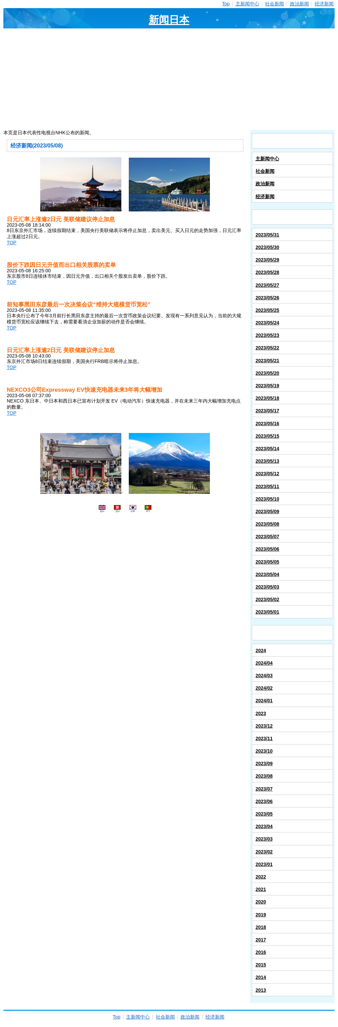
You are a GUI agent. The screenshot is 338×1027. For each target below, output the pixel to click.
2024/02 (264, 688)
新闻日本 (169, 19)
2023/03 (264, 839)
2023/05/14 (267, 448)
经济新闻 (324, 3)
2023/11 (264, 738)
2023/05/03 (267, 587)
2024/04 (264, 663)
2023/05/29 (267, 260)
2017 (261, 939)
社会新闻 (274, 3)
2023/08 (264, 776)
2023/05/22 (267, 347)
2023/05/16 (267, 423)
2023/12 (264, 726)
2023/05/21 (267, 360)
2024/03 (264, 675)
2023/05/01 (267, 612)
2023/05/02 (267, 599)
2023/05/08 (267, 524)
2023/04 (264, 826)
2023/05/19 (267, 385)
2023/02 (264, 851)
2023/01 (264, 864)
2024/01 (264, 700)
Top (226, 3)
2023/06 (264, 801)
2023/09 (264, 763)
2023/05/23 (267, 335)
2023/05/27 (267, 285)
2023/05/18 (267, 398)
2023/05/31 (267, 234)
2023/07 (264, 789)
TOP (12, 242)
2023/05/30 (267, 247)
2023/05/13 (267, 461)
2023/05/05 (267, 562)
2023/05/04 (267, 574)
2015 (261, 964)
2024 (261, 650)
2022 (261, 877)
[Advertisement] (169, 79)
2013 (261, 990)
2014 (261, 977)
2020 (261, 902)
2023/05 (264, 814)
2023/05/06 (267, 549)
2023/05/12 (267, 473)
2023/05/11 (267, 486)
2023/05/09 (267, 511)
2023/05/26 (267, 297)
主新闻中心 (247, 3)
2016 (261, 952)
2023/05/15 (267, 436)
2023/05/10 (267, 499)
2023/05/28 (267, 272)
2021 (261, 889)
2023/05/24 (267, 322)
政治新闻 (299, 3)
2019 (261, 914)
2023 (261, 713)
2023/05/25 (267, 310)
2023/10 (264, 751)
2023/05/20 (267, 373)
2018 (261, 927)
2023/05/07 (267, 536)
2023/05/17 (267, 410)
